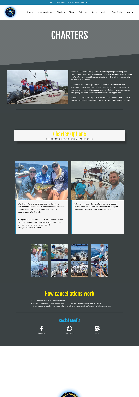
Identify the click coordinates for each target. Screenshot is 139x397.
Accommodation (49, 12)
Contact (131, 12)
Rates (96, 12)
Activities (85, 12)
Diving (74, 12)
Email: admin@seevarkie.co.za (78, 2)
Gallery (105, 12)
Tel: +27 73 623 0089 (57, 2)
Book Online (118, 12)
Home (34, 12)
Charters (64, 12)
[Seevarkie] (10, 12)
